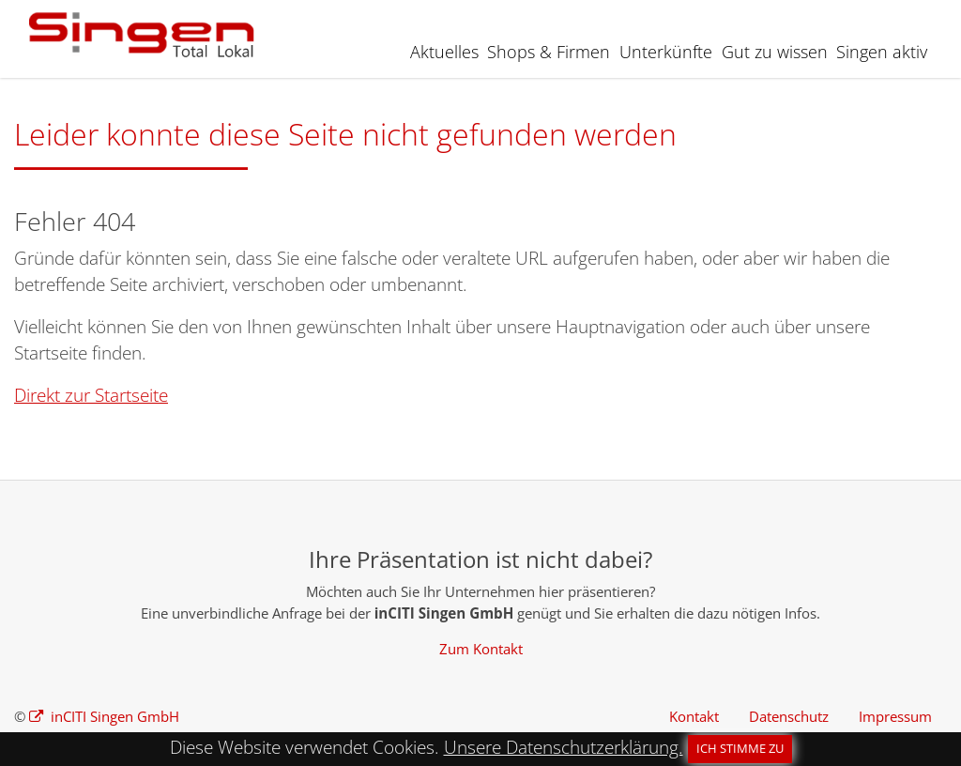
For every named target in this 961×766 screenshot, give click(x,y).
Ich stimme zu (740, 748)
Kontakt (694, 716)
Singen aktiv (881, 51)
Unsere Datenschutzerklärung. (563, 747)
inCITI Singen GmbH (113, 716)
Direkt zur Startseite (91, 395)
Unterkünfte (665, 51)
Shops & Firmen (548, 51)
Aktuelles (444, 51)
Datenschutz (789, 716)
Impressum (895, 716)
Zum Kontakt (481, 648)
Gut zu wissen (775, 51)
